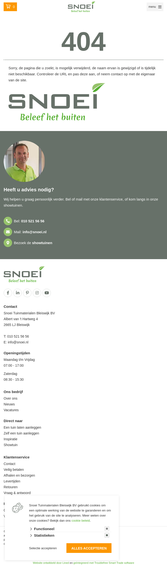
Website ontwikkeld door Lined (51, 562)
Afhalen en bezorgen (19, 475)
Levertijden (12, 481)
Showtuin (11, 445)
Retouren (11, 487)
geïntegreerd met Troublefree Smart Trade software (103, 562)
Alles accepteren (89, 548)
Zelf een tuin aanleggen (21, 433)
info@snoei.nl (35, 232)
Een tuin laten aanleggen (22, 427)
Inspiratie (10, 439)
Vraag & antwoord (17, 493)
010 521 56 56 (32, 221)
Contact (9, 464)
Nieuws (9, 404)
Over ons (10, 398)
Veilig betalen (14, 470)
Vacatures (11, 410)
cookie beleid (81, 520)
